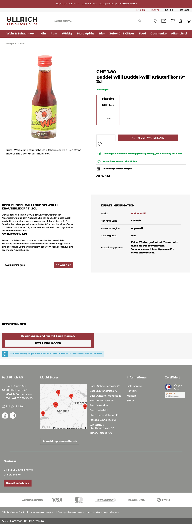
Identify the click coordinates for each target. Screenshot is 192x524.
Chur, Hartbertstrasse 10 (104, 415)
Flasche (108, 99)
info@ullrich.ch (16, 406)
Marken (131, 395)
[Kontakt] (162, 21)
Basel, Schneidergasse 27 (105, 386)
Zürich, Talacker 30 (101, 433)
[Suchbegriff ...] (95, 21)
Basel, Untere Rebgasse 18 (105, 395)
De (166, 10)
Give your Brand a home (18, 469)
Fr (171, 10)
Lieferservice (134, 386)
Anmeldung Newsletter (60, 441)
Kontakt (132, 390)
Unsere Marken (13, 474)
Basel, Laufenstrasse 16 (103, 390)
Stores (130, 400)
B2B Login (184, 10)
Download (63, 265)
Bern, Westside (99, 405)
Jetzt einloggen (48, 343)
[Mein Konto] (180, 21)
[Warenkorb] (188, 21)
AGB (5, 520)
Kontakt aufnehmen (17, 483)
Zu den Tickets (130, 4)
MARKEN (140, 10)
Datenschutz (18, 520)
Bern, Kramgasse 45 (102, 400)
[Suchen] (139, 21)
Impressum (36, 520)
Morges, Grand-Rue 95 (103, 420)
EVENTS (155, 10)
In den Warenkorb (148, 137)
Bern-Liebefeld (99, 410)
